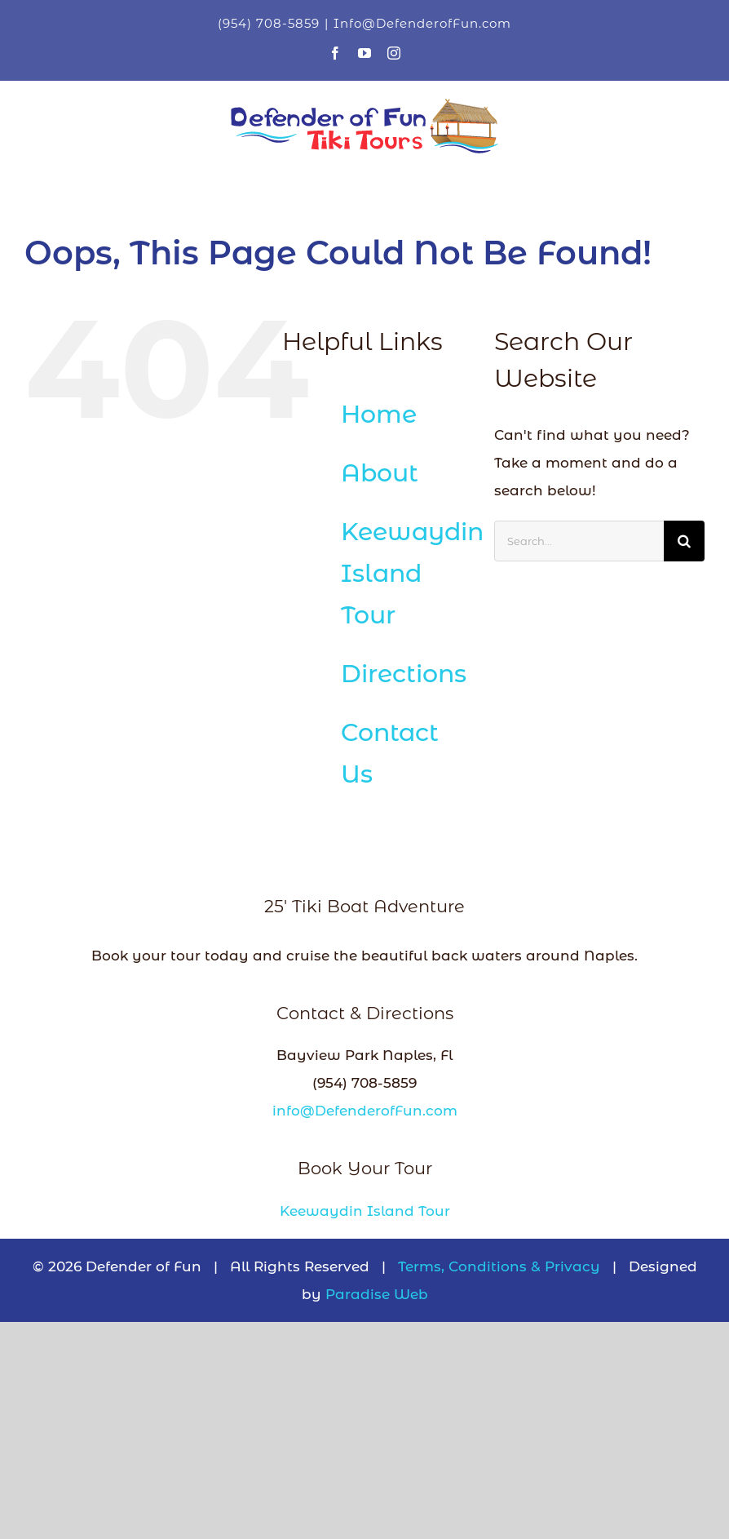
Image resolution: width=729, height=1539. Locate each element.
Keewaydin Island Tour (412, 573)
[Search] (684, 541)
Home (379, 414)
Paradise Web (376, 1294)
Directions (403, 674)
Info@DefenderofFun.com (422, 23)
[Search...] (579, 541)
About (379, 473)
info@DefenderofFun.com (364, 1110)
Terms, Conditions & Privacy (499, 1266)
